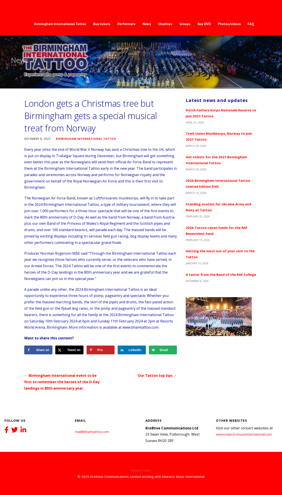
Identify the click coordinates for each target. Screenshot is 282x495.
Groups (185, 24)
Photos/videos (229, 24)
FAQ (251, 24)
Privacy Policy (141, 470)
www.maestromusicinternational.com (244, 434)
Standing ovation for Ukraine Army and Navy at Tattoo (218, 207)
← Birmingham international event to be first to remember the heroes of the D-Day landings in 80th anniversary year (62, 382)
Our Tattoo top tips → (157, 375)
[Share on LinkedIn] (132, 350)
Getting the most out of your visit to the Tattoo (220, 254)
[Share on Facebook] (38, 350)
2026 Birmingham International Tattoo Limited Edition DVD (218, 183)
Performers (126, 24)
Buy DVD (204, 24)
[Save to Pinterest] (101, 350)
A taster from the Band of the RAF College (221, 274)
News (147, 24)
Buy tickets (101, 24)
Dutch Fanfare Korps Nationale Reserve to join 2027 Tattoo (221, 113)
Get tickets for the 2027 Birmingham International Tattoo (216, 160)
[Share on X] (69, 350)
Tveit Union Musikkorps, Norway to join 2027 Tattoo (219, 136)
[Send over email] (163, 350)
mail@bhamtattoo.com (92, 431)
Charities (165, 24)
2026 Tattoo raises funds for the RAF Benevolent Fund (216, 230)
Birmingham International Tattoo (60, 24)
